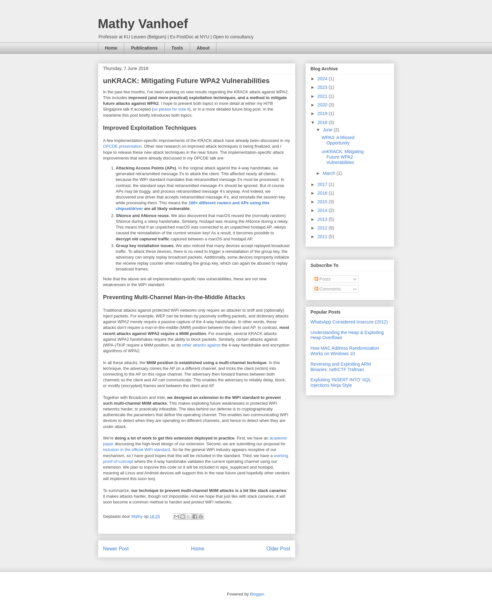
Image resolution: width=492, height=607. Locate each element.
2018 (323, 122)
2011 (323, 236)
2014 (323, 210)
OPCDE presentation (122, 146)
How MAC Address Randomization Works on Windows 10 (345, 351)
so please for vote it (171, 109)
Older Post (278, 548)
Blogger (257, 594)
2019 (323, 113)
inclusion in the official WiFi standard (136, 449)
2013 (323, 219)
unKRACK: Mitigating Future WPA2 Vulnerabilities (343, 157)
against (214, 345)
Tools (177, 48)
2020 (323, 104)
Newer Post (116, 548)
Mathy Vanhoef (143, 24)
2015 (323, 201)
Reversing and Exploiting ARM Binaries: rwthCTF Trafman (341, 367)
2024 (323, 78)
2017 (323, 184)
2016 (323, 193)
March (330, 173)
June (328, 129)
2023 (323, 87)
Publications (144, 48)
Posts (322, 279)
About (203, 48)
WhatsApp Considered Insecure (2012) (349, 321)
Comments (327, 289)
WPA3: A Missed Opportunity (338, 140)
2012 (323, 227)
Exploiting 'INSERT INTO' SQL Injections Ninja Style (341, 382)
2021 (323, 96)
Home (111, 48)
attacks (199, 345)
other (187, 345)
